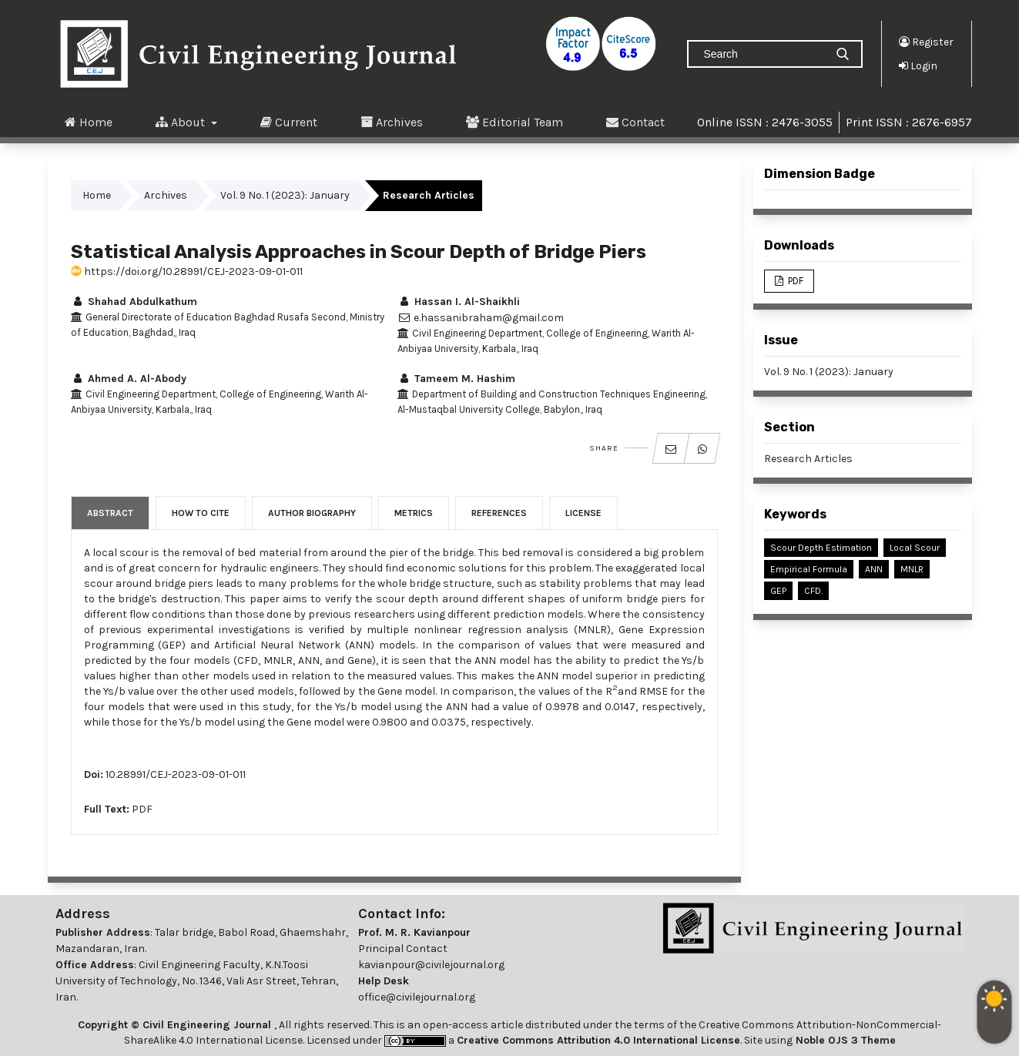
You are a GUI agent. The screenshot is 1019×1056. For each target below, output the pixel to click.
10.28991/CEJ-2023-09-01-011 (176, 774)
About (182, 121)
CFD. (813, 590)
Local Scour (915, 547)
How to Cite (201, 513)
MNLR (911, 569)
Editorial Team (514, 121)
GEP (778, 590)
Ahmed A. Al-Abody (128, 378)
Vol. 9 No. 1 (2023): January (285, 195)
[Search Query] (762, 54)
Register (926, 41)
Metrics (413, 513)
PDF (142, 809)
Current (288, 121)
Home (88, 121)
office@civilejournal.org (416, 997)
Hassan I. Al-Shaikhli (458, 301)
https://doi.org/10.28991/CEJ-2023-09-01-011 (187, 271)
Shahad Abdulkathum (134, 301)
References (499, 513)
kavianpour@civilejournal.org (431, 964)
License (583, 513)
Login (918, 65)
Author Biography (312, 513)
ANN (874, 569)
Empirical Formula (808, 569)
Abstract (110, 513)
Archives (391, 121)
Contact (635, 121)
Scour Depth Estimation (821, 547)
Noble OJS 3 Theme (844, 1040)
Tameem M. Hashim (456, 378)
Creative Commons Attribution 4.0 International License (598, 1040)
